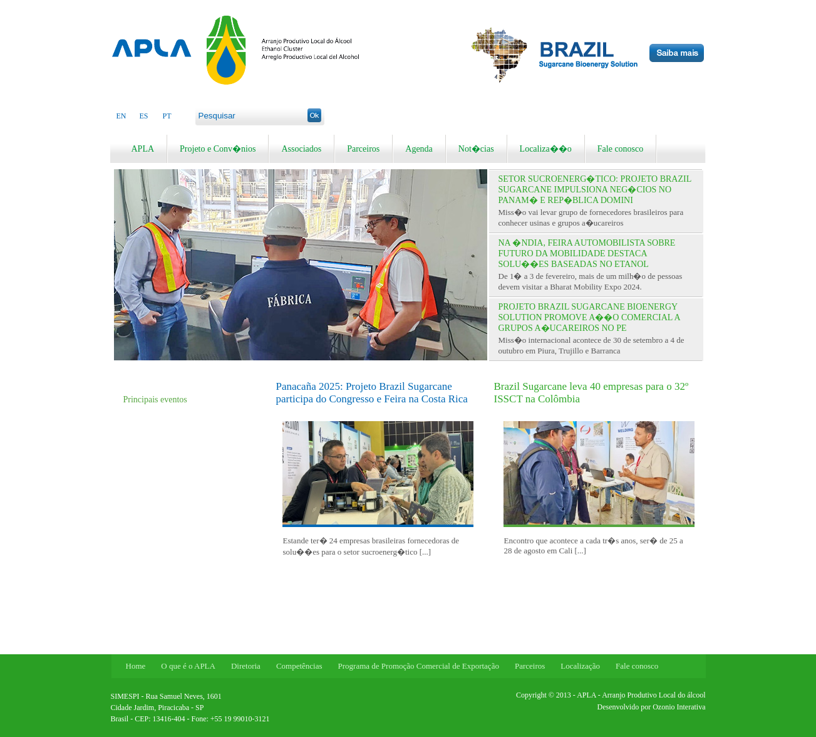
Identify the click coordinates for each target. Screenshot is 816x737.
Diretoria (246, 666)
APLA (143, 149)
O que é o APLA (188, 666)
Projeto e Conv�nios (218, 149)
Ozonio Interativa (679, 707)
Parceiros (363, 149)
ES (144, 116)
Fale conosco (620, 149)
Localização (580, 666)
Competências (299, 666)
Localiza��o (546, 149)
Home (136, 666)
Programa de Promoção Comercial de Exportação (418, 666)
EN (121, 116)
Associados (301, 149)
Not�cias (476, 149)
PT (167, 116)
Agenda (419, 149)
